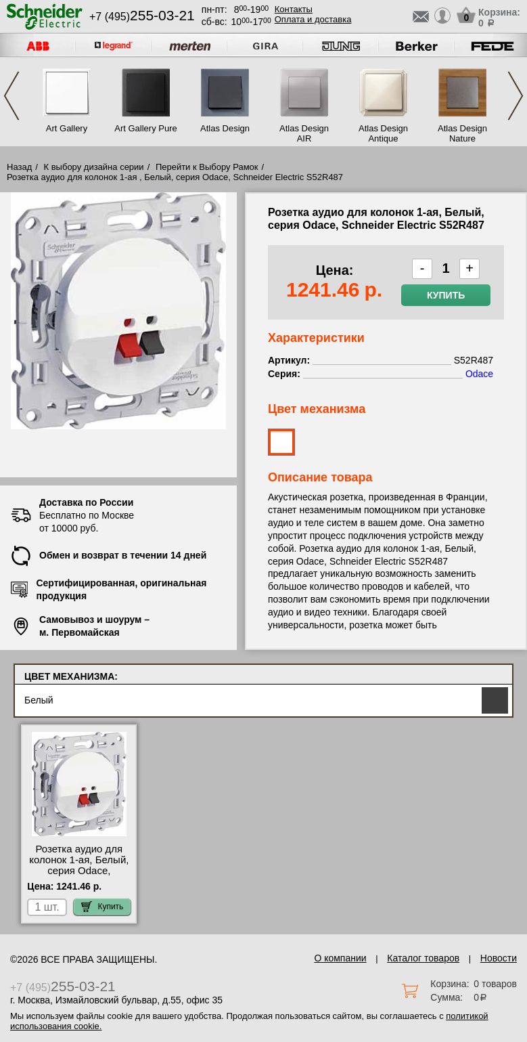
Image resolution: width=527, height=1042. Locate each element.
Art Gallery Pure (145, 128)
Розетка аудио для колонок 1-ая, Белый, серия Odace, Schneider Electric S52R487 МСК (79, 871)
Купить (446, 295)
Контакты (294, 9)
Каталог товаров (423, 958)
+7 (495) (142, 16)
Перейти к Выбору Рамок (207, 167)
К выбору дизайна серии (94, 167)
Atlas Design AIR (304, 133)
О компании (340, 958)
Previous (11, 96)
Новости (498, 958)
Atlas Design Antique (383, 133)
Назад (19, 167)
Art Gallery (66, 128)
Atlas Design (225, 128)
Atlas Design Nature (462, 133)
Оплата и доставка (313, 19)
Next (515, 96)
